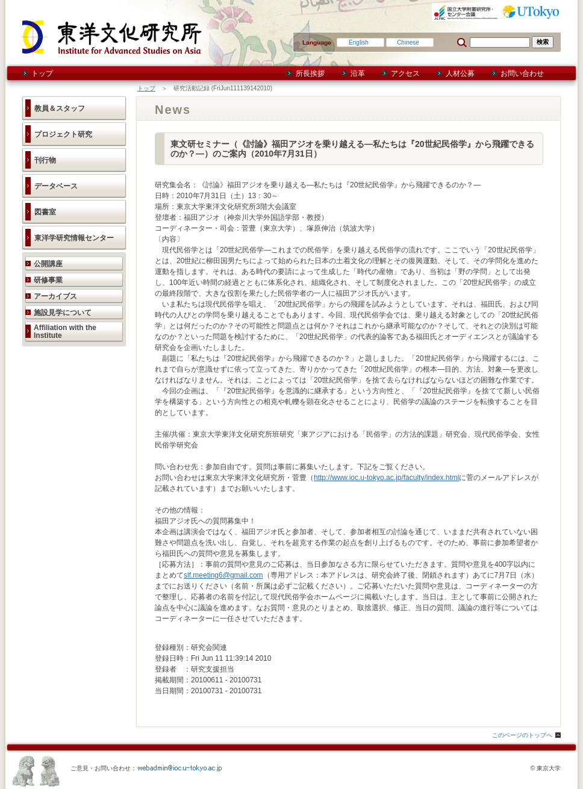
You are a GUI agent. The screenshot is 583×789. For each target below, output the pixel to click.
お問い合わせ (522, 73)
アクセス (405, 73)
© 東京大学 (546, 768)
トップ (42, 73)
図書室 (45, 212)
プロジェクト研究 (63, 134)
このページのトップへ (522, 735)
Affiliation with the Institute (65, 331)
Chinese (408, 42)
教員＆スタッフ (59, 108)
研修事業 (48, 280)
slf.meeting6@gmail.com (223, 575)
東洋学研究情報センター (74, 238)
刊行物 (45, 160)
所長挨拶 (310, 73)
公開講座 (48, 264)
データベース (56, 186)
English (359, 42)
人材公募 (460, 73)
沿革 (358, 73)
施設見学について (63, 312)
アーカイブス (55, 296)
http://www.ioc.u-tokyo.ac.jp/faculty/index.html (386, 477)
